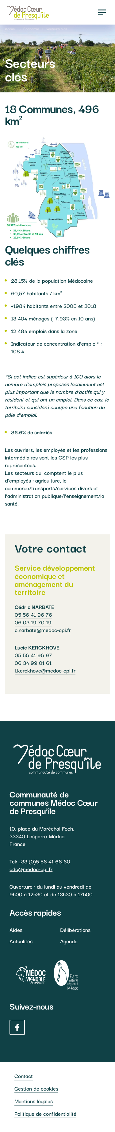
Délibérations (75, 929)
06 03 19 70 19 (33, 622)
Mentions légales (33, 1101)
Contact (23, 1076)
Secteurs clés (56, 28)
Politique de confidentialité (45, 1113)
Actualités (21, 941)
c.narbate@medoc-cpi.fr (43, 630)
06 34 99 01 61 (33, 662)
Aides (16, 929)
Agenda (69, 941)
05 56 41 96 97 (33, 655)
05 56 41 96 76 (33, 614)
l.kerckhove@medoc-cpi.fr (45, 670)
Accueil (11, 28)
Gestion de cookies (36, 1088)
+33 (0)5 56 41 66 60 (44, 861)
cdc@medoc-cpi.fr (31, 869)
